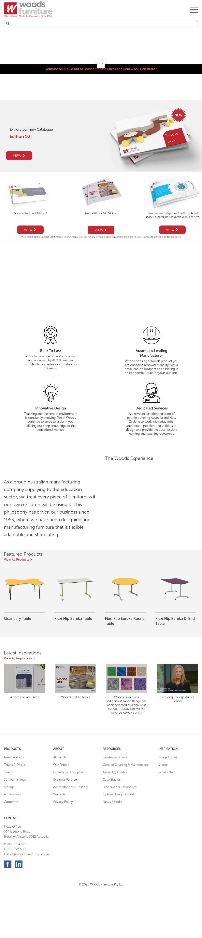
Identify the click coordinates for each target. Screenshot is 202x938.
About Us (59, 757)
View (19, 156)
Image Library (168, 757)
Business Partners (65, 779)
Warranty (59, 794)
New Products (14, 757)
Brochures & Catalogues (120, 787)
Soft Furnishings (15, 779)
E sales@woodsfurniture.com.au (26, 854)
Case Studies (112, 779)
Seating (9, 772)
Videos (163, 765)
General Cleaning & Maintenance (126, 765)
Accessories (12, 794)
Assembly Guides (115, 772)
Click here (26, 237)
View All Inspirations (18, 658)
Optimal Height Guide (118, 794)
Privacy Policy (63, 802)
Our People (61, 765)
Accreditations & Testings (71, 787)
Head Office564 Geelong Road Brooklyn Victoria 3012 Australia (26, 831)
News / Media (112, 802)
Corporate (11, 802)
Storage (9, 787)
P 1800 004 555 (15, 844)
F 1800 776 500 (15, 849)
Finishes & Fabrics (115, 757)
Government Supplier (68, 772)
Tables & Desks (14, 765)
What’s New (167, 772)
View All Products (16, 559)
